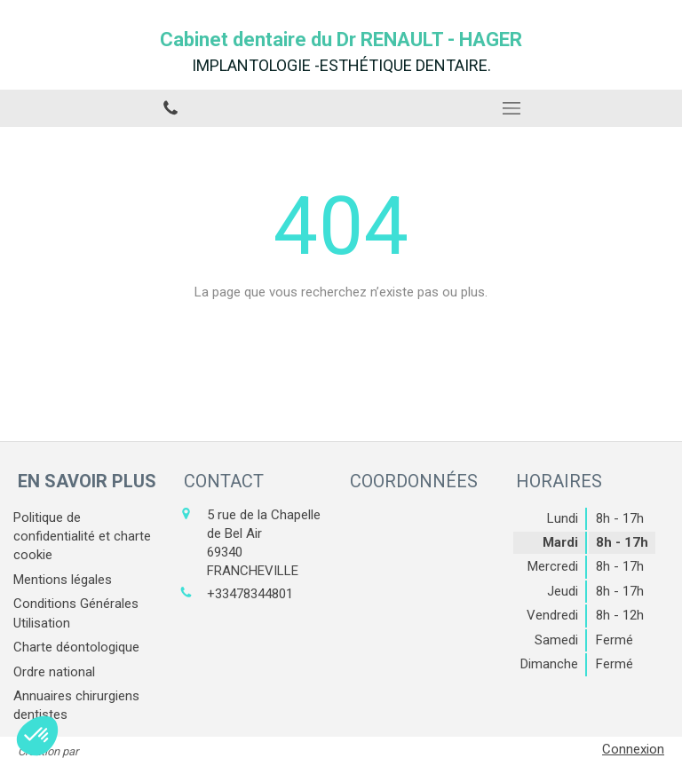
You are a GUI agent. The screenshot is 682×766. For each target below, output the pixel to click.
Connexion (633, 749)
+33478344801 (250, 594)
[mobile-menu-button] (511, 108)
